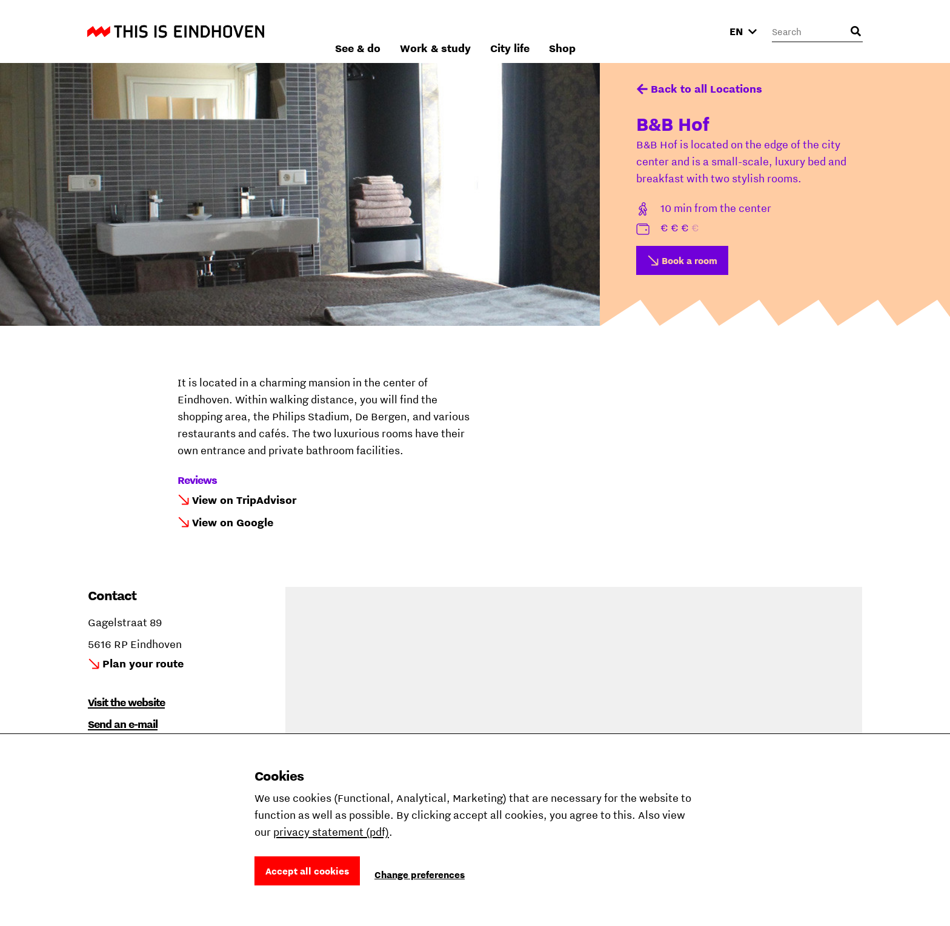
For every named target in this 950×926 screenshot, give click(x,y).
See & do (487, 31)
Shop (692, 31)
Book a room (689, 260)
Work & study (565, 31)
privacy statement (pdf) (331, 832)
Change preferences (419, 874)
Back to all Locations (706, 88)
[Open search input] (855, 31)
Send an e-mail (123, 724)
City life (639, 31)
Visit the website (126, 702)
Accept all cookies (307, 871)
